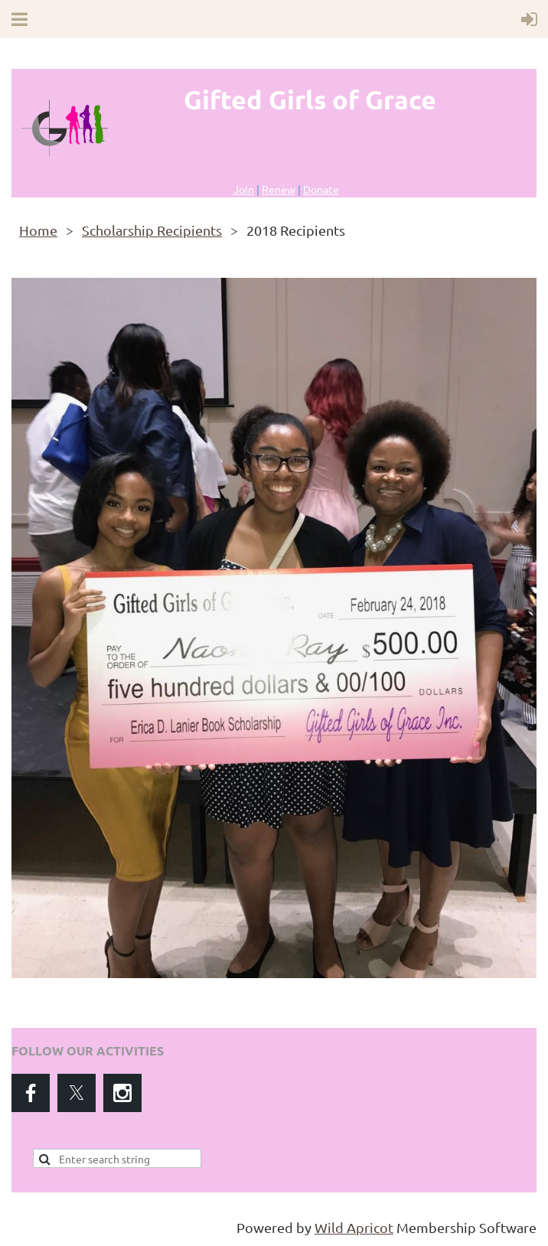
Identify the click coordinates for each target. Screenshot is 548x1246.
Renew (278, 189)
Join (243, 189)
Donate (321, 189)
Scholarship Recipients (152, 230)
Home (38, 230)
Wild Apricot (354, 1227)
